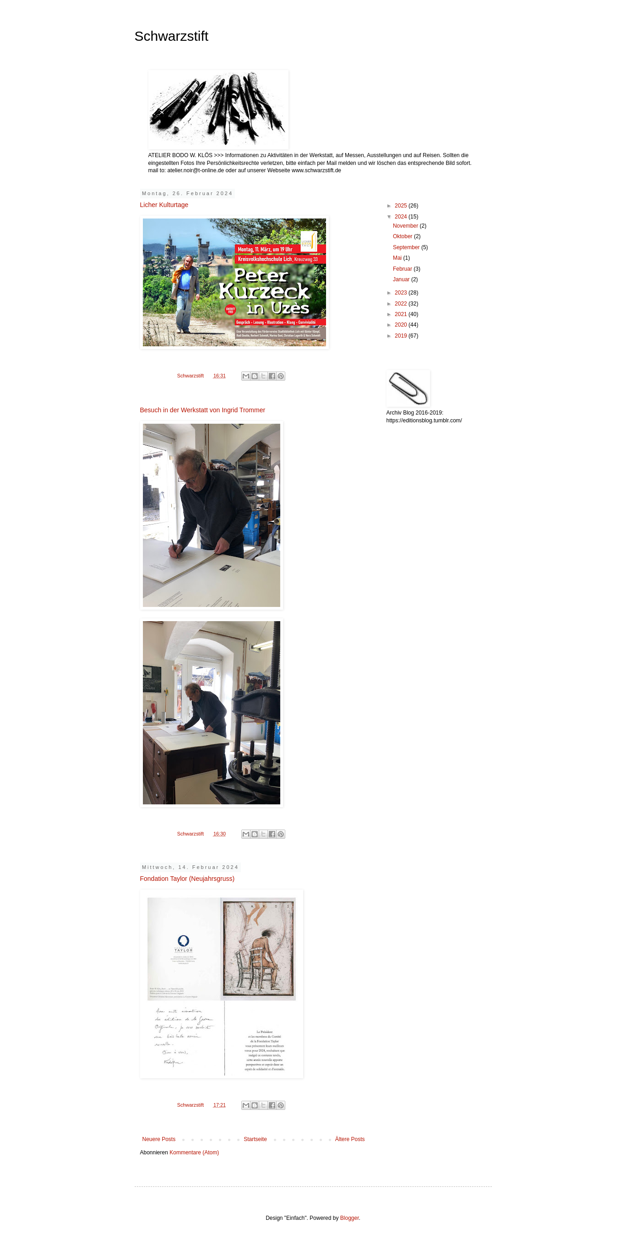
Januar (402, 279)
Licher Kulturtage (164, 204)
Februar (403, 269)
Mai (398, 258)
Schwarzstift (172, 36)
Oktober (403, 236)
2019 (401, 336)
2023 (401, 293)
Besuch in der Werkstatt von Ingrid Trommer (203, 410)
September (407, 247)
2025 (401, 205)
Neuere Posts (159, 1139)
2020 (401, 325)
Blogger (349, 1218)
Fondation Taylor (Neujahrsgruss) (187, 878)
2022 (401, 303)
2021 (401, 314)
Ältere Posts (350, 1139)
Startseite (255, 1139)
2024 (401, 216)
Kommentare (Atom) (194, 1152)
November (406, 226)
